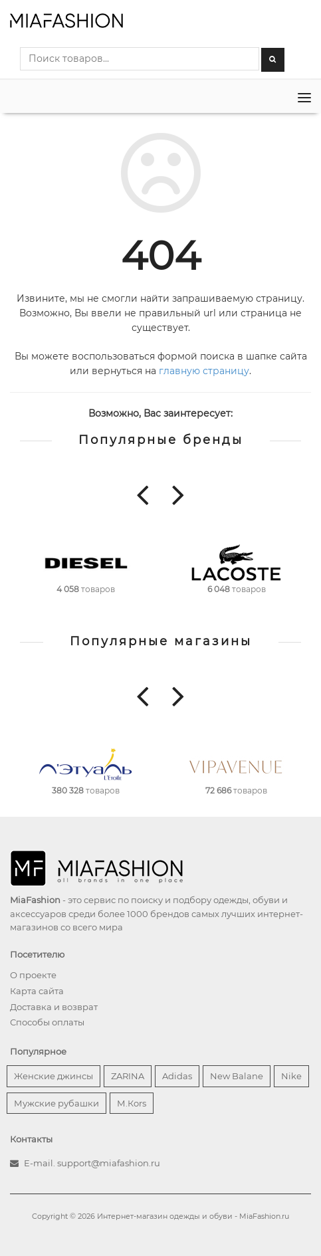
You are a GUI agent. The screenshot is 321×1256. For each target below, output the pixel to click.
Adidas (177, 1076)
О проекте (33, 975)
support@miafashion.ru (108, 1163)
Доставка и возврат (54, 1006)
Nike (291, 1076)
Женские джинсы (53, 1076)
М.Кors (131, 1103)
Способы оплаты (47, 1022)
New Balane (236, 1076)
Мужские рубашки (56, 1103)
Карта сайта (37, 991)
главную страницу (204, 371)
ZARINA (127, 1076)
